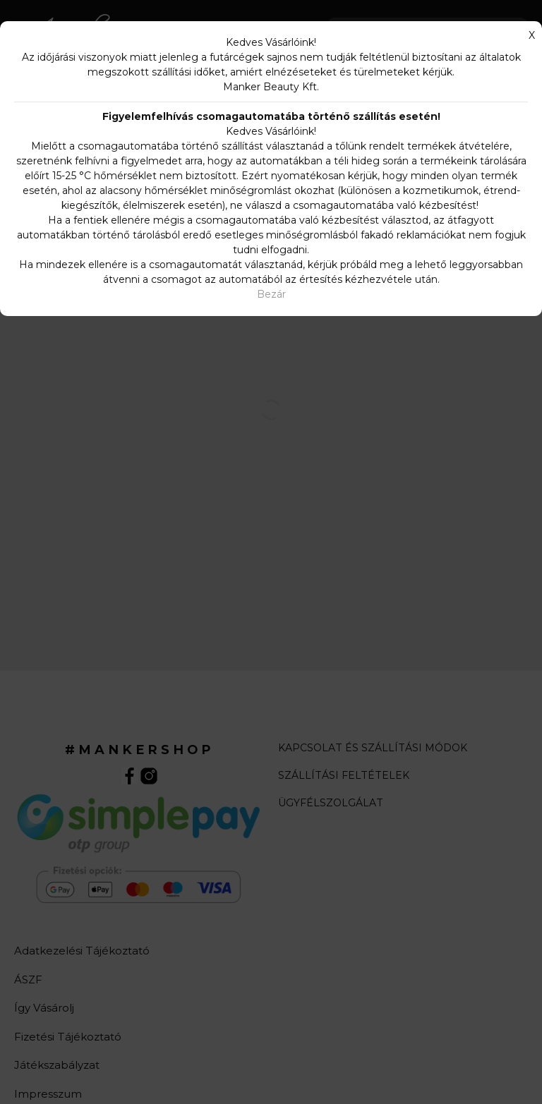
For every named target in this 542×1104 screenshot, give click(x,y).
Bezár (271, 294)
